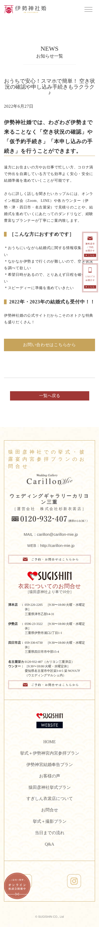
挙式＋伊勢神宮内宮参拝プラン (49, 753)
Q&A (49, 844)
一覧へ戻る (49, 395)
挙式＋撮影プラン (50, 821)
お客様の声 (49, 776)
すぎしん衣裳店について (49, 798)
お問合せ (49, 810)
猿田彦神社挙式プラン (50, 787)
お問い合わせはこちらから (49, 344)
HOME (49, 741)
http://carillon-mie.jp (57, 545)
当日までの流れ (49, 832)
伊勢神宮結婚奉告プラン (49, 764)
